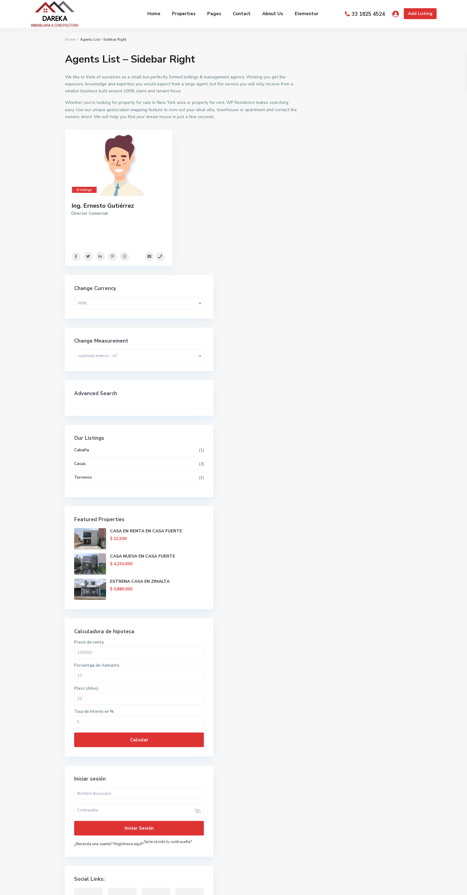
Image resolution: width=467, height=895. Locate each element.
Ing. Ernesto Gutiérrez (102, 206)
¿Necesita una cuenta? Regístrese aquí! (351, 621)
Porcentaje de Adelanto (339, 443)
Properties (184, 14)
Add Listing (420, 13)
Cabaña (324, 227)
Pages (214, 14)
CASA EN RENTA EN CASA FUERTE (371, 311)
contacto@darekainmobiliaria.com (106, 817)
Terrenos (326, 255)
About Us (272, 14)
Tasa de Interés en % (337, 489)
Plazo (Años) (329, 466)
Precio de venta (331, 420)
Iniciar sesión (354, 606)
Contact (242, 14)
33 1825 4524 (368, 14)
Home (153, 14)
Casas (323, 241)
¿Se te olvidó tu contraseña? (341, 628)
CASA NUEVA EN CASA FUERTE (368, 337)
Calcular (355, 517)
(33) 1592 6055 (88, 799)
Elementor (306, 14)
